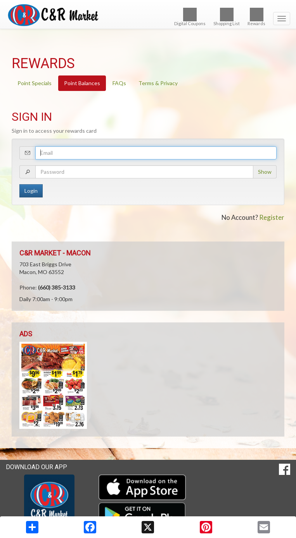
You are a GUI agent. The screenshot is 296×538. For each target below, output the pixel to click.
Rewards (256, 17)
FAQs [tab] (119, 83)
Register (271, 217)
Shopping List (226, 17)
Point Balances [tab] (82, 83)
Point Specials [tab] (34, 83)
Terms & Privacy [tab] (158, 83)
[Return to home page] (148, 15)
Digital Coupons (190, 17)
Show (265, 171)
